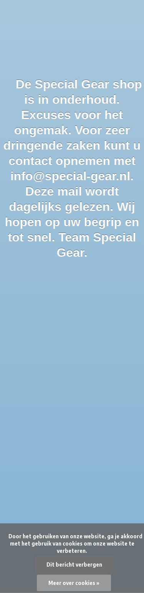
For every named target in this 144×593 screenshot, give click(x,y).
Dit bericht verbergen (74, 564)
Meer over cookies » (73, 583)
